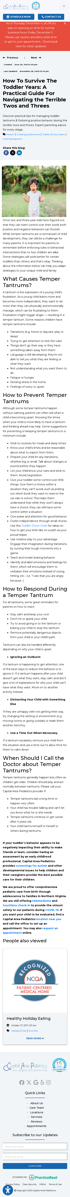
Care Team (36, 1107)
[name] (35, 1146)
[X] (29, 1082)
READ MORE (35, 1038)
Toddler (46, 134)
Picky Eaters (58, 134)
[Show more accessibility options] (7, 1190)
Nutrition (33, 1030)
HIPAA (42, 1184)
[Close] (65, 23)
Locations (36, 1112)
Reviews (36, 1121)
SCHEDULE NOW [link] (19, 16)
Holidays (15, 1030)
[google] (35, 1082)
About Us (36, 1103)
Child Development (12, 139)
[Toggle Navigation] (64, 6)
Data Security (30, 1184)
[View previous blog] (10, 57)
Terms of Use (55, 1184)
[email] (35, 1156)
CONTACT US (51, 16)
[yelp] (42, 1082)
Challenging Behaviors (28, 134)
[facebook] (21, 1082)
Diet (24, 1030)
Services (36, 1117)
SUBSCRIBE (35, 1166)
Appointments (36, 1126)
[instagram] (48, 1082)
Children (9, 134)
